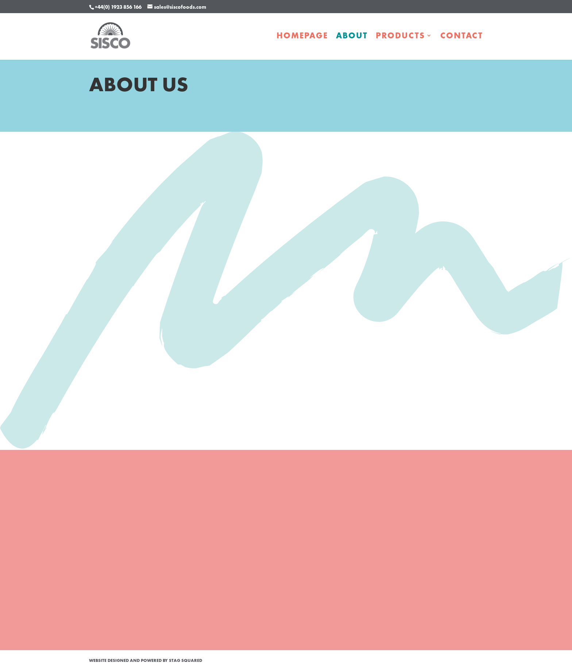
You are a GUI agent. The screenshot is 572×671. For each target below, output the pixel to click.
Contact (461, 37)
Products (400, 37)
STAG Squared (185, 660)
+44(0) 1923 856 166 (118, 7)
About (352, 37)
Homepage (302, 37)
